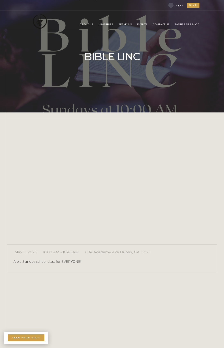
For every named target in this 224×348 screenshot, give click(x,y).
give (193, 5)
